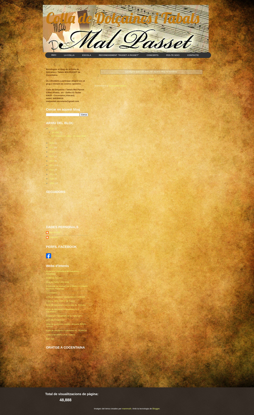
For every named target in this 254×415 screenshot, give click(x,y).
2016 (51, 152)
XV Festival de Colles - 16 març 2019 (68, 136)
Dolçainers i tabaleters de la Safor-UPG (64, 316)
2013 (51, 165)
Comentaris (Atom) (117, 86)
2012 (51, 170)
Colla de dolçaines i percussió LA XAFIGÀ (65, 297)
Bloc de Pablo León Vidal (57, 282)
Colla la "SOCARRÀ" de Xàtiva (60, 301)
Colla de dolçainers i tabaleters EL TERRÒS (66, 330)
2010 (51, 178)
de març (56, 132)
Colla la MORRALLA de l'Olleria (60, 335)
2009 (51, 183)
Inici (151, 79)
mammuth (126, 408)
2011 (51, 174)
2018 (51, 143)
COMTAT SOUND (54, 278)
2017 (51, 147)
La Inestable (51, 293)
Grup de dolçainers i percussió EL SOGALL (66, 305)
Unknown (53, 237)
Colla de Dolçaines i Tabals (122, 17)
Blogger (156, 408)
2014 (51, 161)
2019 (51, 128)
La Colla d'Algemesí (55, 320)
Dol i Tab (50, 339)
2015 (51, 156)
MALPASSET (55, 232)
